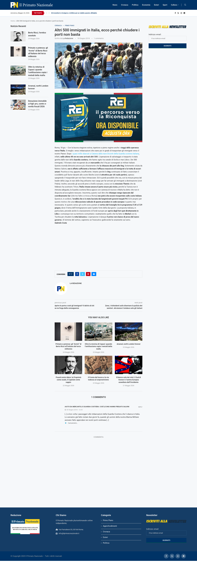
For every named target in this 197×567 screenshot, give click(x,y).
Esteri (156, 5)
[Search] (185, 5)
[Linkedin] (184, 13)
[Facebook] (175, 13)
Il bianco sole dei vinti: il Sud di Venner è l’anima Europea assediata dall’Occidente (128, 379)
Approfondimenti (110, 526)
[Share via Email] (93, 274)
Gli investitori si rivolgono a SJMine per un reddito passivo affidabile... (74, 13)
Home (13, 21)
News (115, 5)
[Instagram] (181, 13)
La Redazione (68, 38)
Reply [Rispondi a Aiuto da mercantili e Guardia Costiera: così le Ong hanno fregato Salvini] (140, 407)
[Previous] (47, 13)
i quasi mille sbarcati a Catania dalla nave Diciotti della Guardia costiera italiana (105, 154)
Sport (165, 5)
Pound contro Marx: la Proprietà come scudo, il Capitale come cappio (68, 379)
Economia (146, 5)
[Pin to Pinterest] (88, 274)
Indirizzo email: (167, 37)
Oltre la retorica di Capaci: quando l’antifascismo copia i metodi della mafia (98, 346)
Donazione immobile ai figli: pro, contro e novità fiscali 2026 (37, 104)
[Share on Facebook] (77, 274)
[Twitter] (178, 13)
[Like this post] (71, 274)
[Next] (49, 13)
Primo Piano (108, 520)
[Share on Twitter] (82, 274)
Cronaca (124, 5)
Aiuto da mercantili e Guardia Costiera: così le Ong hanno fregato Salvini (97, 407)
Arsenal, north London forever (128, 344)
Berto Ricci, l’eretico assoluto (37, 34)
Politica (135, 5)
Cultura (174, 5)
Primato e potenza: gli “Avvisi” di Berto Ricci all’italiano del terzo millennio (68, 346)
